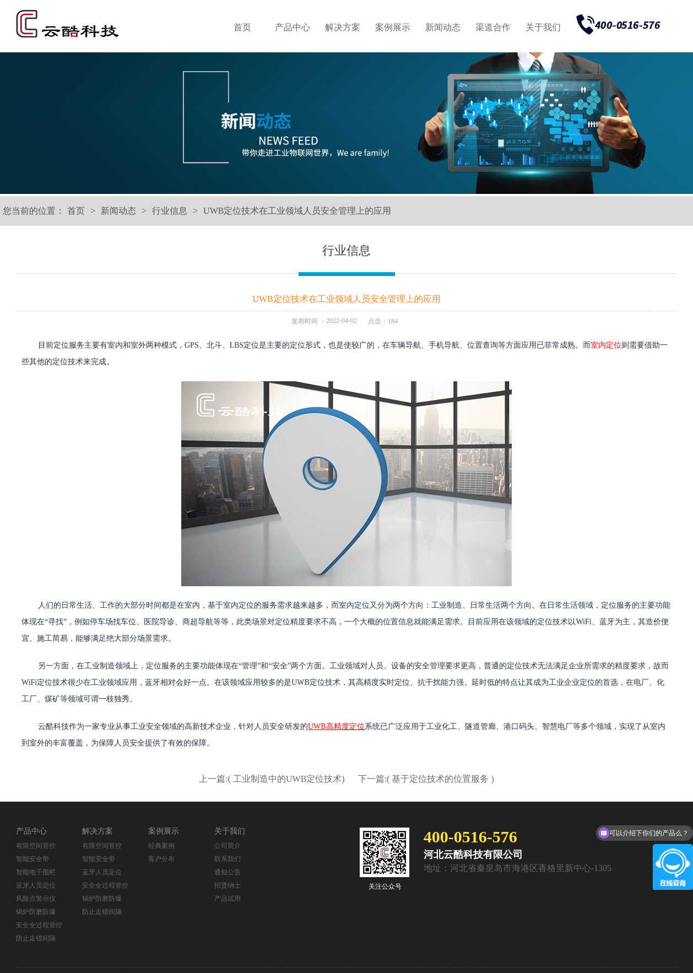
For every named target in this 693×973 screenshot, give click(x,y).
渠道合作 (493, 27)
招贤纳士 (227, 885)
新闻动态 (443, 27)
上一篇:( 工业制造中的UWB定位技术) (272, 778)
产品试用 (227, 898)
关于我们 (543, 27)
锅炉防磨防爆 (36, 912)
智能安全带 (32, 859)
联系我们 (227, 859)
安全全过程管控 (39, 925)
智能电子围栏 (36, 872)
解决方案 (342, 27)
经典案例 (161, 846)
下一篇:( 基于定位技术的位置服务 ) (426, 778)
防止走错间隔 (36, 938)
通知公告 (227, 872)
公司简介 (227, 846)
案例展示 (392, 27)
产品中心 (292, 27)
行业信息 (169, 210)
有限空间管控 (36, 846)
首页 (242, 27)
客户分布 (161, 859)
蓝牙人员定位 (36, 885)
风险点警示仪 (36, 898)
